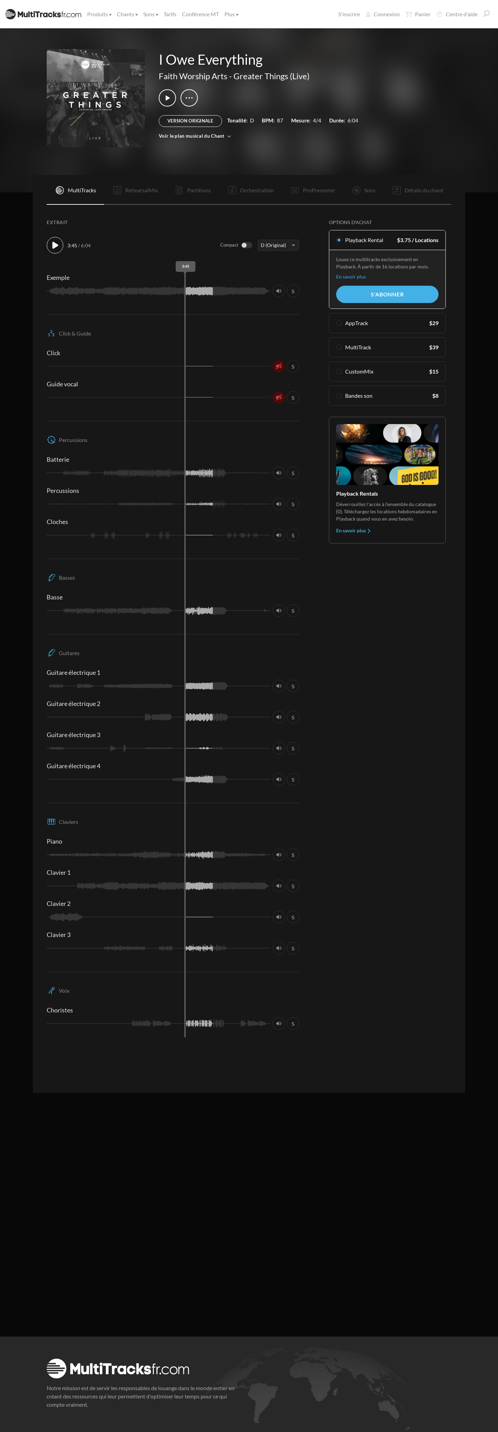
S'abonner (387, 294)
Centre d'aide (457, 14)
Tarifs (170, 14)
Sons (150, 14)
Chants (127, 14)
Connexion (383, 14)
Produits (99, 14)
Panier (418, 14)
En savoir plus (351, 276)
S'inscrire (349, 14)
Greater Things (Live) (271, 76)
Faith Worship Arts (193, 76)
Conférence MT (200, 14)
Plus (231, 14)
